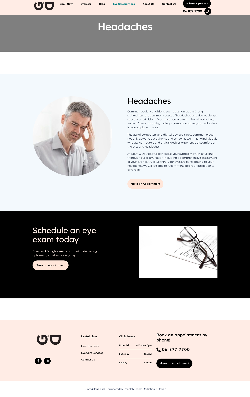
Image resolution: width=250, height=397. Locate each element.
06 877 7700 (192, 11)
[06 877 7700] (208, 11)
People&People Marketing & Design (145, 388)
